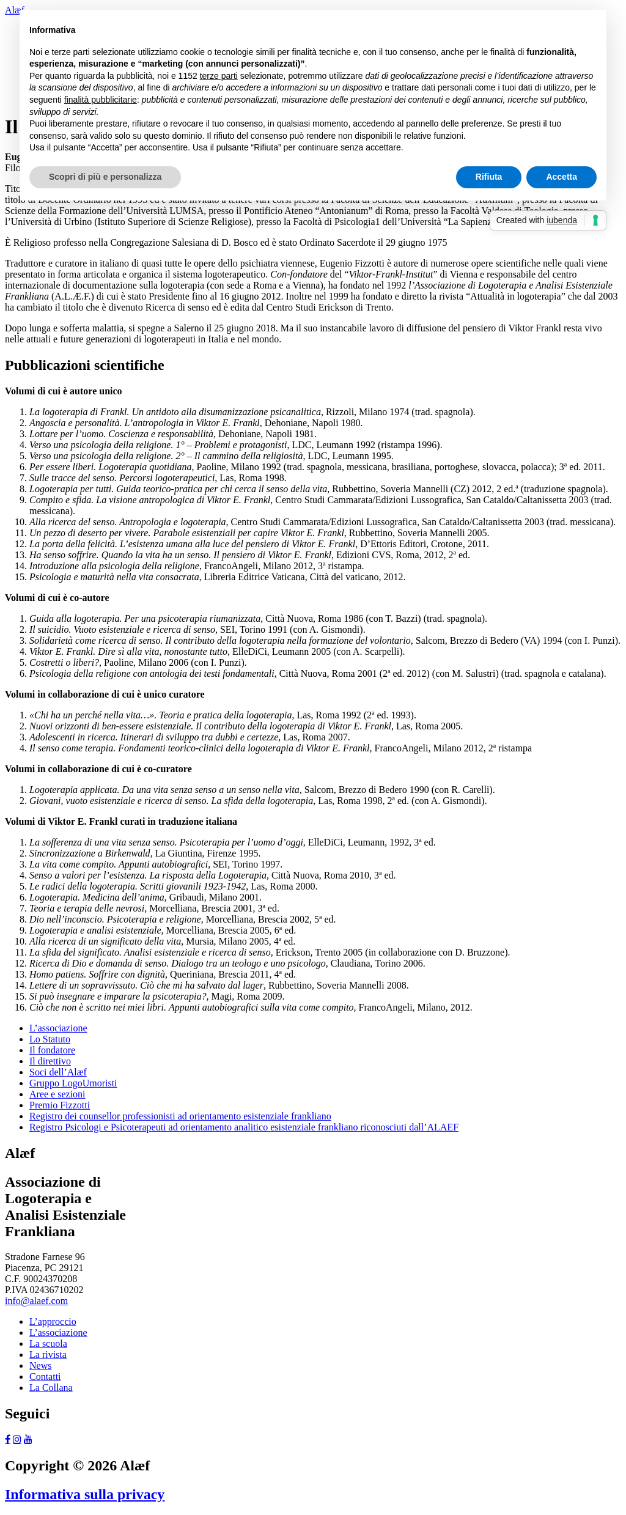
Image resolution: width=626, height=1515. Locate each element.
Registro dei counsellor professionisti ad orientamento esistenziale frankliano (180, 1116)
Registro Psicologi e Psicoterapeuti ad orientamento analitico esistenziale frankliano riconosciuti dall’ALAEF (243, 1127)
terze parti (219, 76)
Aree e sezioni (57, 1094)
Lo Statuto (49, 1039)
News (40, 1365)
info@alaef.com (36, 1301)
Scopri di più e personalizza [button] (105, 177)
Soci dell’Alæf (58, 1072)
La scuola (48, 1343)
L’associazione (58, 1028)
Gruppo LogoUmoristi (73, 1083)
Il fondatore (52, 1050)
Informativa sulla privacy (84, 1494)
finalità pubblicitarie (100, 100)
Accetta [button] (561, 177)
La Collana (51, 1387)
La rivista (48, 1354)
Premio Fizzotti (59, 1105)
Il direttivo (50, 1061)
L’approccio (52, 1321)
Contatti (45, 1376)
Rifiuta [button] (489, 177)
